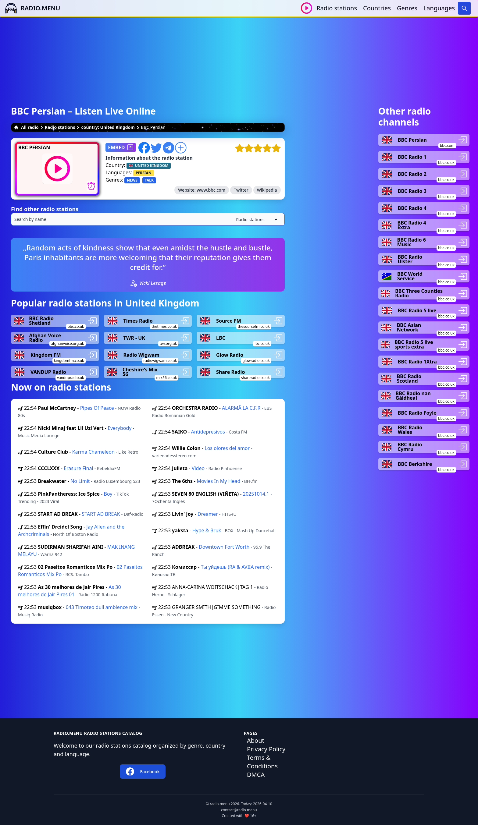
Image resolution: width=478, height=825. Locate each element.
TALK (149, 180)
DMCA (256, 774)
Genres (407, 8)
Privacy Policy (266, 749)
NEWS (132, 180)
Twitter (241, 190)
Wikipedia (267, 190)
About (255, 740)
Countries (377, 8)
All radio (26, 127)
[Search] (464, 8)
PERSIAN (143, 172)
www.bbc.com (211, 190)
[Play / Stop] (306, 8)
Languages (439, 8)
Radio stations (336, 8)
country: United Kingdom (108, 127)
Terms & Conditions (262, 761)
